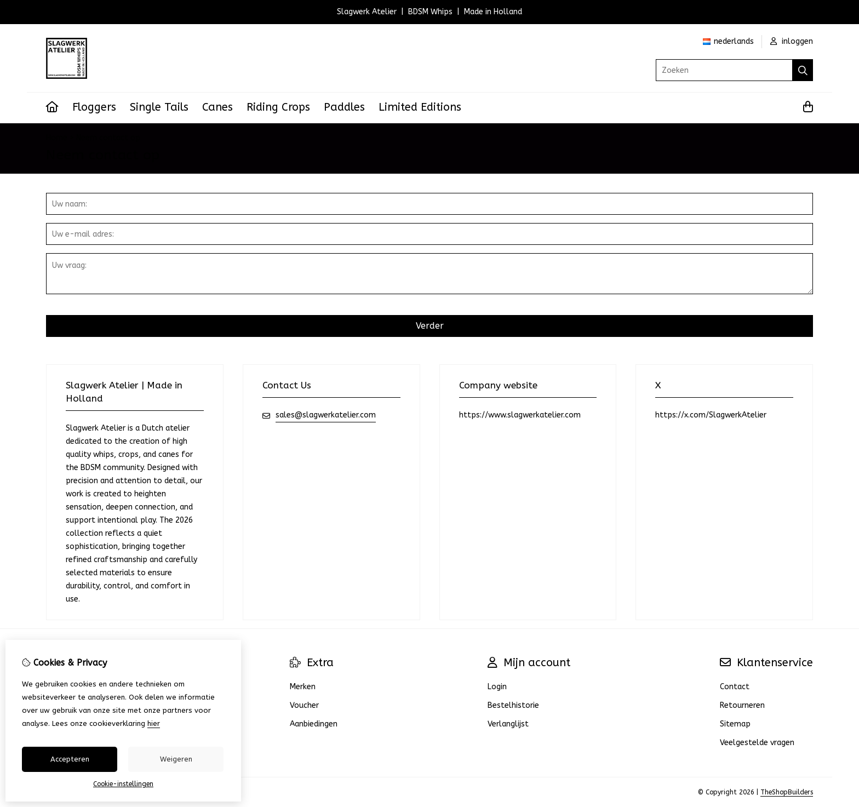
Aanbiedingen (313, 724)
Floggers (94, 107)
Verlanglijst (508, 724)
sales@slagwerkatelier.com (326, 415)
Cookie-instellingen (123, 784)
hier (153, 723)
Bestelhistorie (513, 705)
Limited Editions (420, 107)
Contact (734, 686)
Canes (217, 107)
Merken (303, 686)
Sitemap (735, 724)
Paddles (344, 107)
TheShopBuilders (786, 792)
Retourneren (742, 705)
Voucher (304, 705)
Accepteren (69, 759)
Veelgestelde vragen (757, 742)
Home (56, 137)
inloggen (791, 41)
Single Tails (159, 107)
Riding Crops (278, 107)
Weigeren (176, 759)
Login (497, 686)
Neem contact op (108, 137)
